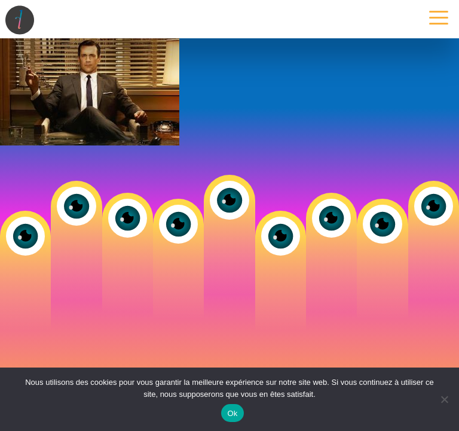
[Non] (444, 399)
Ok (232, 413)
